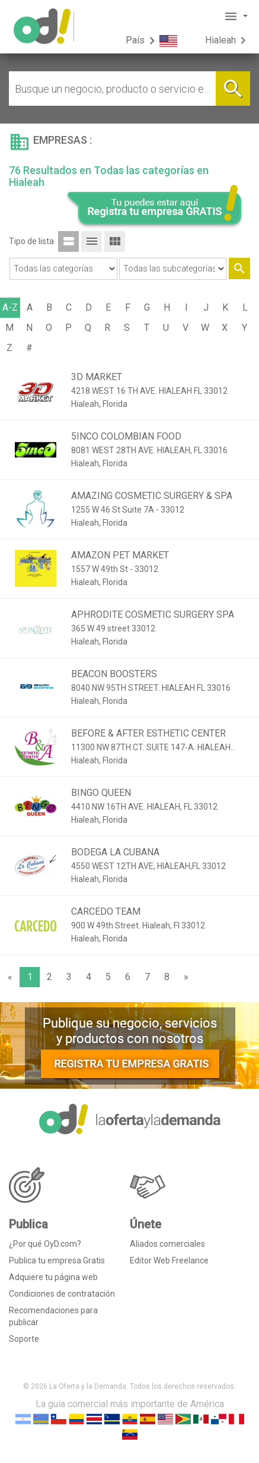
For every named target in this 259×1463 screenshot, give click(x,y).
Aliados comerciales (167, 1244)
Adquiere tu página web (53, 1277)
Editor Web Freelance (169, 1260)
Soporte (24, 1339)
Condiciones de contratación (62, 1293)
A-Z (10, 307)
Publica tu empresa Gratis (57, 1260)
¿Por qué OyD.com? (45, 1244)
